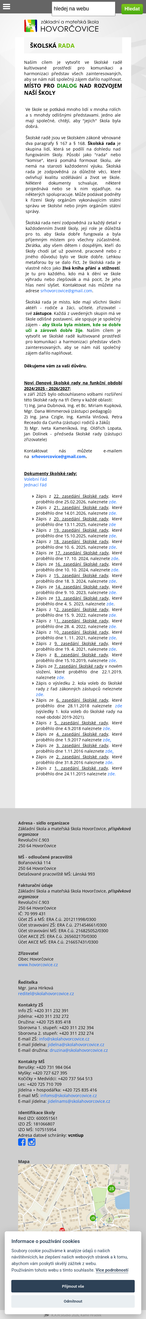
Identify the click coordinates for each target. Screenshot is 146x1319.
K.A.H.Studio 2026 (65, 1315)
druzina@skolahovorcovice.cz (79, 1050)
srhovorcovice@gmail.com (66, 290)
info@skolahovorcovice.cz (64, 1039)
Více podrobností (112, 1270)
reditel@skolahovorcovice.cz (46, 993)
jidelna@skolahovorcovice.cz (76, 1044)
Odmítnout (73, 1301)
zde (112, 524)
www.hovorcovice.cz (38, 964)
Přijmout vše (73, 1286)
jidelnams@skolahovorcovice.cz (79, 1101)
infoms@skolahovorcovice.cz (68, 1095)
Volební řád (35, 479)
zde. (113, 502)
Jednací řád (35, 485)
